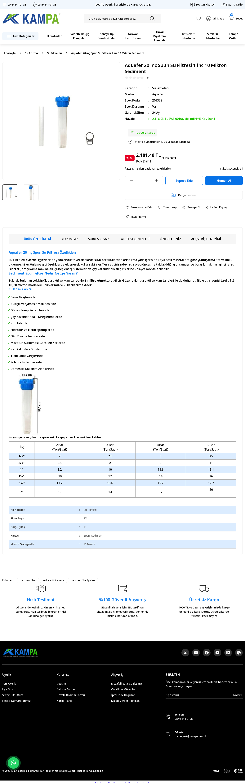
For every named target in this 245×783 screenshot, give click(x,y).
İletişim (61, 683)
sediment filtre (27, 580)
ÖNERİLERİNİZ (170, 239)
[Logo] (31, 18)
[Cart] (236, 18)
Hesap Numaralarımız (16, 701)
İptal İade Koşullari (123, 695)
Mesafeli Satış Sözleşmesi (127, 683)
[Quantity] (144, 180)
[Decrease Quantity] (129, 180)
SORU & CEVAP (98, 239)
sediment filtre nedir (53, 580)
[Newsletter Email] (204, 695)
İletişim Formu (66, 689)
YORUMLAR (69, 239)
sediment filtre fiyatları (83, 580)
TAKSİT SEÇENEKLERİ (134, 239)
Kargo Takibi (65, 701)
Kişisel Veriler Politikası (125, 701)
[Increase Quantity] (159, 180)
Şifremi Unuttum (12, 695)
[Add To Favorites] (139, 207)
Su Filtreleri (160, 88)
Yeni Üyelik (9, 683)
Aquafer (158, 94)
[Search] (122, 18)
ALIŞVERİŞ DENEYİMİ (206, 239)
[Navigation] (20, 36)
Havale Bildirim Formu (71, 695)
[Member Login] (215, 18)
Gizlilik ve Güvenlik (123, 689)
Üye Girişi (8, 689)
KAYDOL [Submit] (238, 695)
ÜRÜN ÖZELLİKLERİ (37, 239)
